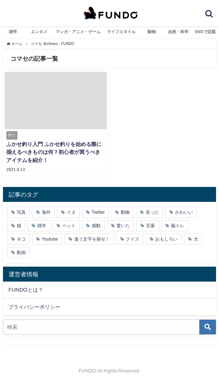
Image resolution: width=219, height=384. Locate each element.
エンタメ (39, 31)
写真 (21, 212)
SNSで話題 (205, 31)
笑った (152, 212)
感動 (96, 225)
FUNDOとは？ (25, 289)
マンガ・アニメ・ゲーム (78, 31)
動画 (21, 252)
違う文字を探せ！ (92, 239)
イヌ (71, 212)
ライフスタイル (121, 31)
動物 (151, 31)
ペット (69, 225)
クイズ (132, 239)
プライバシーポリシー (34, 307)
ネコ (21, 239)
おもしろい (166, 239)
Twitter (98, 212)
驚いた (123, 225)
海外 (46, 212)
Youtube (50, 239)
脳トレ (177, 225)
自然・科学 (178, 31)
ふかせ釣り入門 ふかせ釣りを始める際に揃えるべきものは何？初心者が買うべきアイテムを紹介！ (54, 152)
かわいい (184, 212)
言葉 (150, 225)
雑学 (13, 31)
